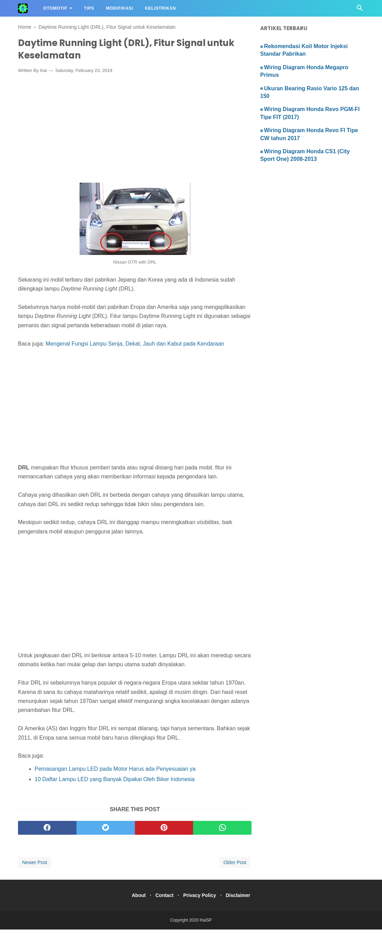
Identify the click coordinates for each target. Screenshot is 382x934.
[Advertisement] (135, 134)
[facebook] (47, 832)
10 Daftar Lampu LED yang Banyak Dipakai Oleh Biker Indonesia (114, 784)
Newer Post (34, 867)
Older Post (235, 867)
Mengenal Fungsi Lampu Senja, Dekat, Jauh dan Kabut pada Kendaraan (135, 348)
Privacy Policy (201, 900)
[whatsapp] (222, 832)
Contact (163, 900)
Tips (89, 8)
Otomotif (55, 8)
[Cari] (360, 9)
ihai (43, 74)
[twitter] (105, 832)
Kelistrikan (160, 8)
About (133, 900)
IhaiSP (206, 924)
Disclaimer (243, 900)
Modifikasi (119, 8)
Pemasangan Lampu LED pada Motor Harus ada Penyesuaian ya (115, 773)
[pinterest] (164, 832)
